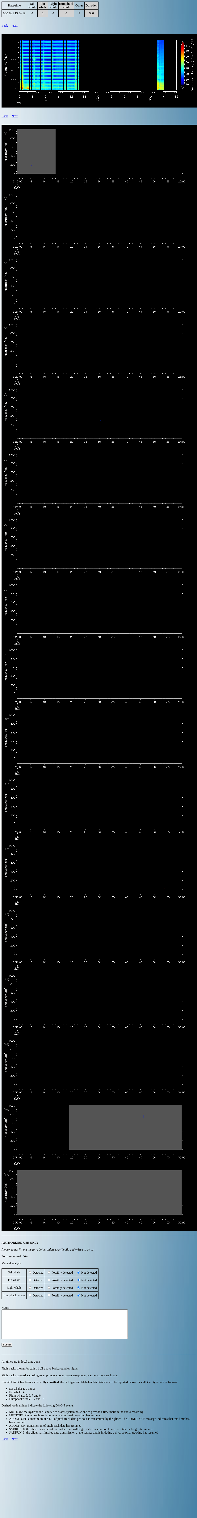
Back (5, 25)
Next (15, 25)
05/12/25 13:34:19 (14, 13)
